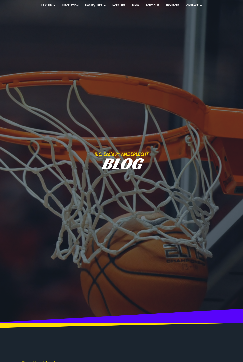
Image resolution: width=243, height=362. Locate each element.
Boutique (152, 5)
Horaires (118, 5)
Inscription (70, 5)
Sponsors (173, 5)
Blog (135, 5)
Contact (194, 6)
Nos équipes (95, 6)
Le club (48, 6)
